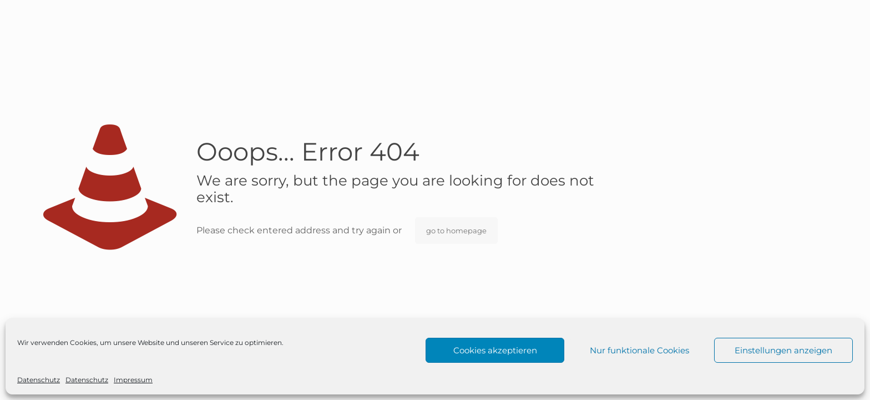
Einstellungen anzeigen (783, 350)
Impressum (133, 380)
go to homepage (456, 230)
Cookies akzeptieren (495, 350)
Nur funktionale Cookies (639, 350)
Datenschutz (38, 380)
